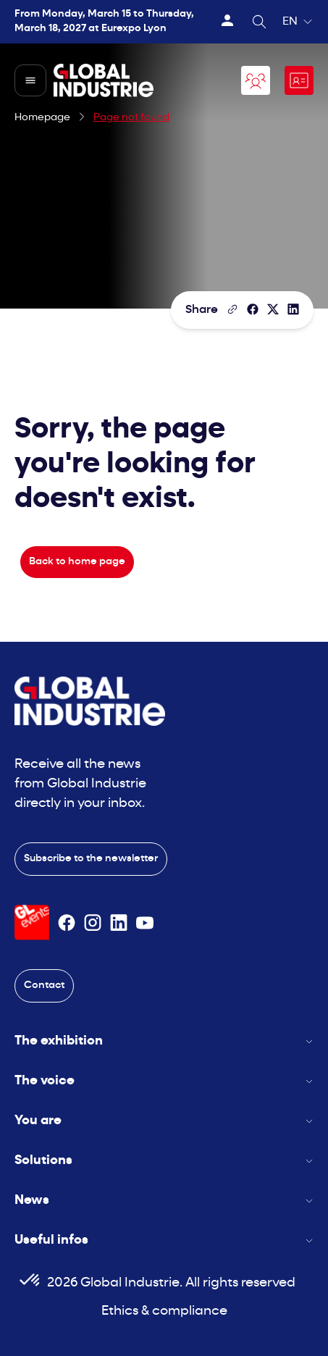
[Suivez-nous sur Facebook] (66, 923)
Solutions (164, 1161)
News (164, 1201)
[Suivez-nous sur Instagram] (92, 923)
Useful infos (164, 1240)
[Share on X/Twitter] (273, 309)
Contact (44, 985)
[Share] (252, 309)
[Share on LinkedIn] (293, 309)
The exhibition (164, 1041)
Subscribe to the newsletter (91, 858)
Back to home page (77, 561)
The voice (164, 1081)
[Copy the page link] (232, 309)
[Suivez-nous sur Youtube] (145, 923)
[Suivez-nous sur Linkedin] (118, 923)
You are (164, 1121)
